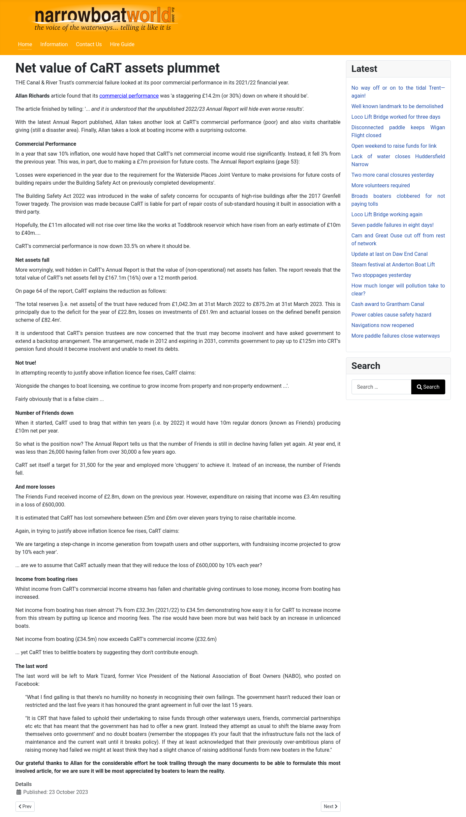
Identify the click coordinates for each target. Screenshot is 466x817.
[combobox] (382, 386)
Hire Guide (122, 44)
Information (54, 44)
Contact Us (89, 44)
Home (25, 44)
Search (428, 387)
